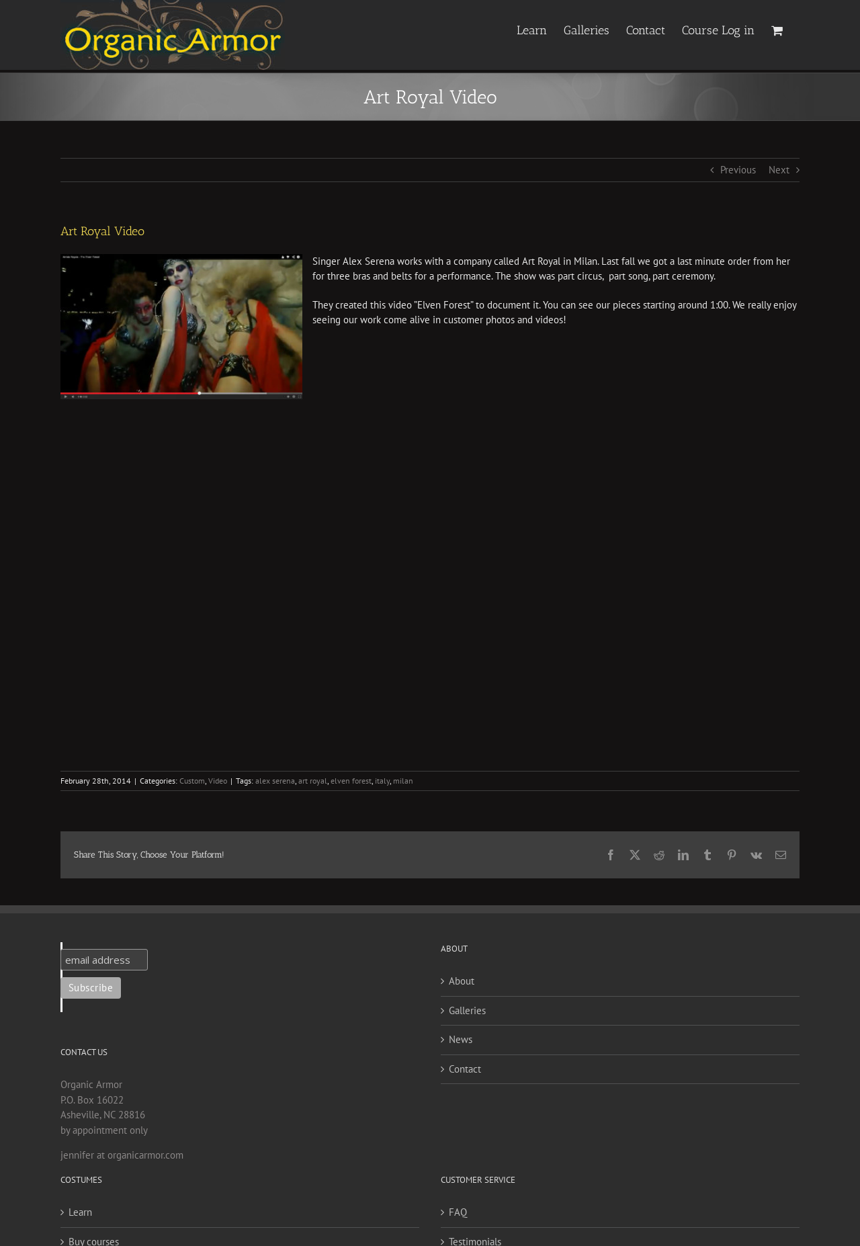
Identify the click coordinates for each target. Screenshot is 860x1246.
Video (217, 781)
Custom (192, 781)
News (460, 1039)
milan (403, 781)
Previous (738, 169)
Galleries (467, 1010)
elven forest (351, 781)
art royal (312, 781)
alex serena (275, 781)
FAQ (458, 1212)
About (461, 980)
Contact (465, 1069)
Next (779, 169)
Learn (80, 1212)
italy (382, 781)
